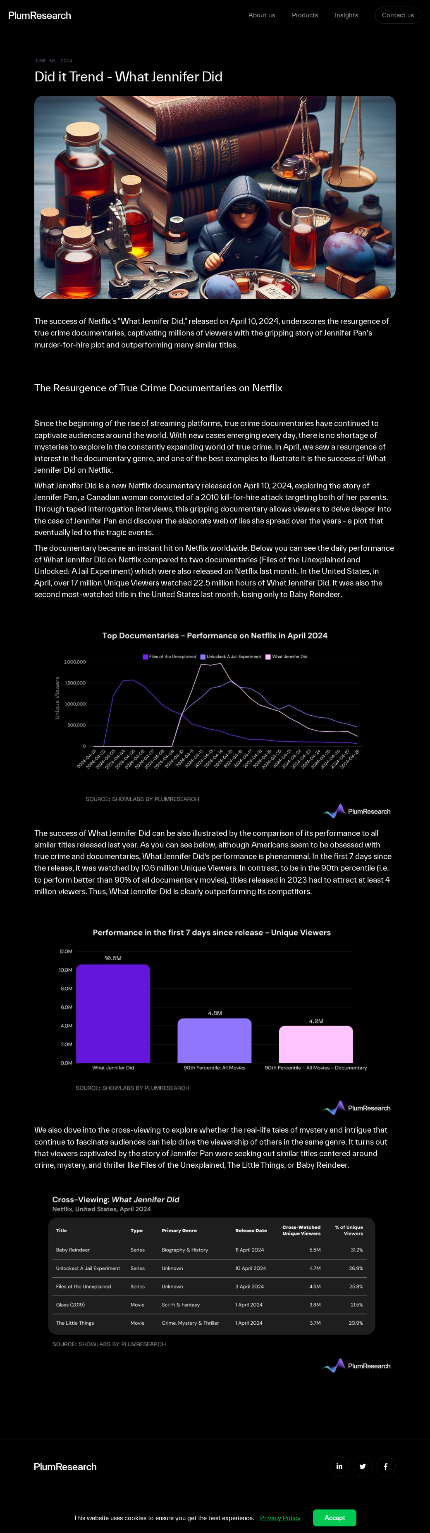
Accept (335, 1517)
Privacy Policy (280, 1517)
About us (261, 15)
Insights (346, 15)
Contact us (398, 15)
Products (305, 15)
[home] (128, 15)
